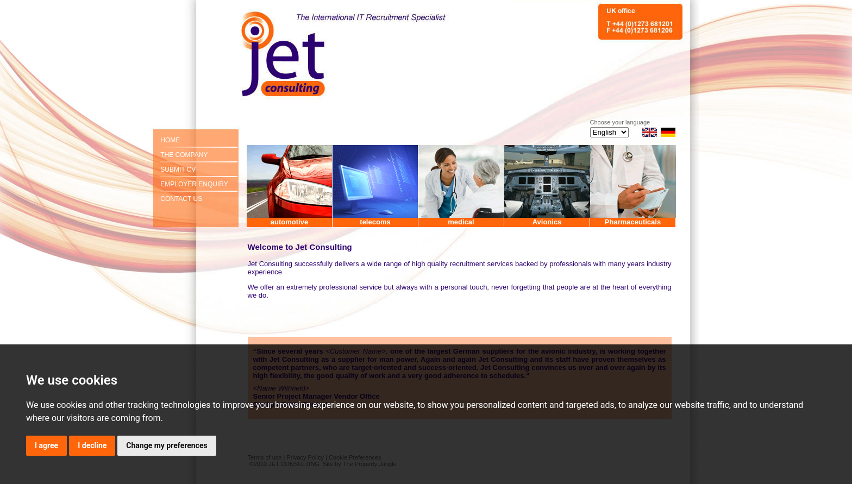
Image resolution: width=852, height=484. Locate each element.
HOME (170, 140)
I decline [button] (92, 445)
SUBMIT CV (178, 169)
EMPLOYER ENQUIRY (194, 184)
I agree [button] (46, 445)
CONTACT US (181, 199)
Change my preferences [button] (166, 445)
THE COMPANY (184, 155)
